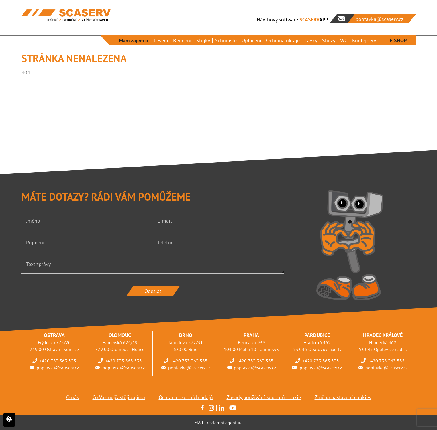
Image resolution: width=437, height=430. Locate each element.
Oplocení (251, 40)
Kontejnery (364, 40)
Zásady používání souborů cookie (264, 397)
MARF (200, 422)
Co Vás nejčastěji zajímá (119, 397)
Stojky (203, 40)
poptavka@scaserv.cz (58, 367)
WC (343, 40)
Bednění (182, 40)
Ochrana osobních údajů (186, 397)
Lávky (311, 40)
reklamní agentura (225, 422)
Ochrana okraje (283, 40)
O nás (72, 397)
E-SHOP (398, 40)
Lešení (161, 40)
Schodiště (226, 40)
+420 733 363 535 (58, 361)
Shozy (328, 40)
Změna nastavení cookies (343, 397)
